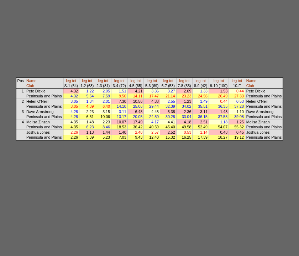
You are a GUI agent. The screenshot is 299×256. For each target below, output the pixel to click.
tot (74, 81)
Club (30, 86)
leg (68, 81)
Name (31, 81)
